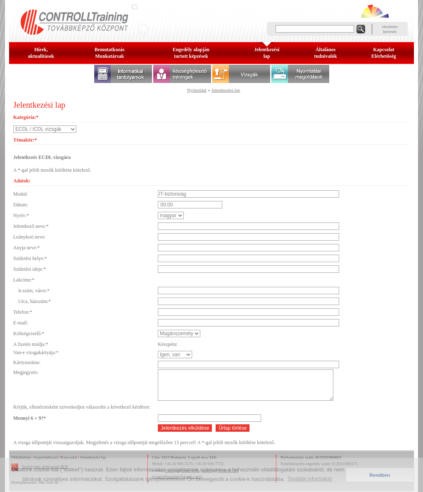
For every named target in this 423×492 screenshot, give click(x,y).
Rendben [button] (379, 475)
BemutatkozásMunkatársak (110, 53)
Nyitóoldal (197, 90)
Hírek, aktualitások (41, 53)
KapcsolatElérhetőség (383, 53)
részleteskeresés (390, 29)
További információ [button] (310, 478)
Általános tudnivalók (325, 53)
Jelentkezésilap (266, 53)
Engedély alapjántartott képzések (191, 53)
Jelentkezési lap (226, 90)
